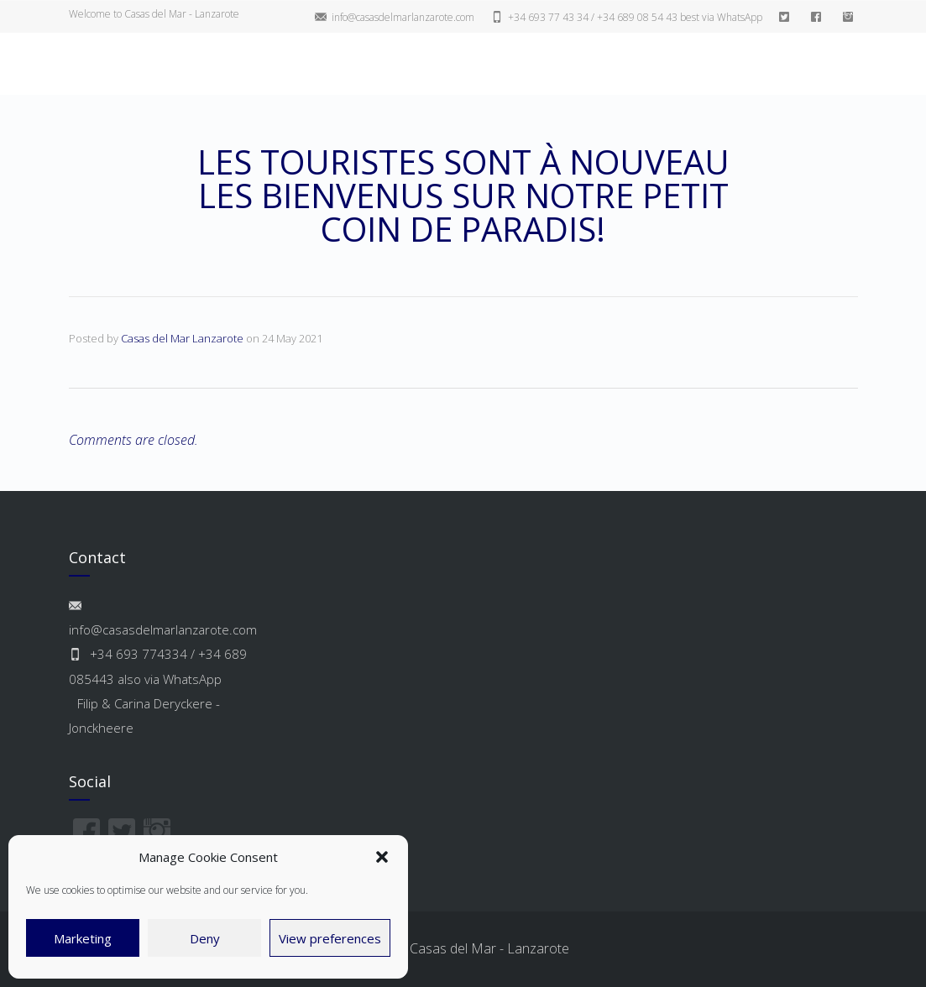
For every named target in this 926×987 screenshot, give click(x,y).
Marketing (83, 938)
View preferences (330, 938)
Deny (205, 938)
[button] (382, 857)
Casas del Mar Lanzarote (182, 338)
